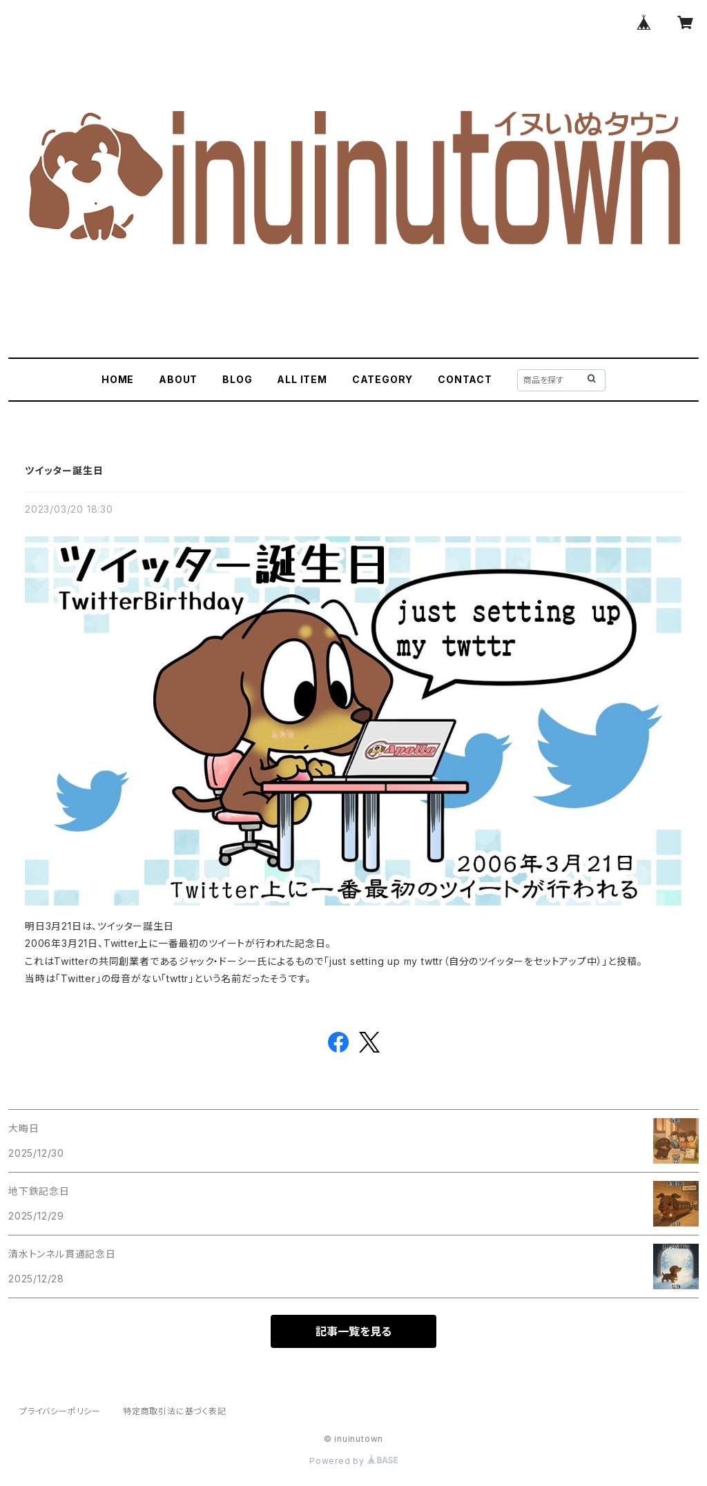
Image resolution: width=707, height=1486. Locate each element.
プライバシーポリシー (60, 1411)
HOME (117, 379)
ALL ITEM (302, 379)
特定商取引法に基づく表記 (174, 1411)
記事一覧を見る (353, 1331)
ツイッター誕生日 (64, 470)
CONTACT (465, 379)
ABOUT (178, 379)
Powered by (353, 1461)
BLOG (237, 379)
